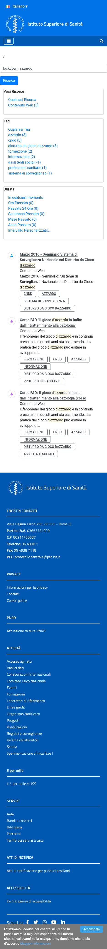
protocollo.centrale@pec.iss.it (37, 557)
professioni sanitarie (27, 168)
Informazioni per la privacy (27, 587)
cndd (15, 140)
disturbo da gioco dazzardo (33, 146)
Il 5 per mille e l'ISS (21, 783)
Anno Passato (22, 225)
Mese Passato (22, 219)
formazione (20, 151)
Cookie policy (17, 600)
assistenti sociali (24, 162)
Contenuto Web (23, 105)
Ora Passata (20, 203)
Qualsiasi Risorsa (22, 100)
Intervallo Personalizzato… (29, 230)
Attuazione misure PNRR (26, 631)
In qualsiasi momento (25, 197)
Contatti (13, 594)
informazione (21, 157)
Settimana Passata (26, 214)
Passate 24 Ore (23, 208)
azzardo (17, 135)
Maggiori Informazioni (35, 943)
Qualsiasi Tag (19, 129)
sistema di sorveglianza (30, 173)
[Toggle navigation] (9, 41)
